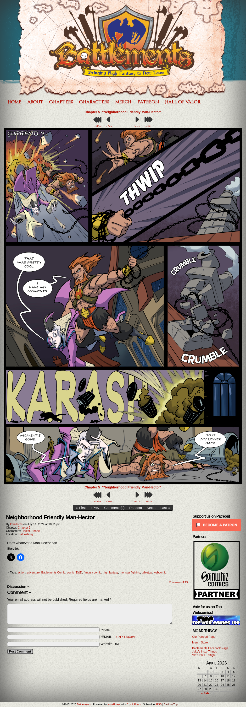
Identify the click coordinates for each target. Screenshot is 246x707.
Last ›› (165, 508)
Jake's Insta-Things (204, 651)
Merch (123, 102)
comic (70, 572)
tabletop (147, 572)
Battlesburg (25, 534)
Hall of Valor (183, 102)
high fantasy (110, 572)
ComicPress (134, 704)
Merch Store (200, 642)
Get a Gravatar (125, 637)
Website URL (110, 644)
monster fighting (130, 572)
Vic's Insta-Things (203, 655)
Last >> (148, 126)
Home (14, 102)
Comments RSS (178, 582)
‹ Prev (94, 508)
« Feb (205, 693)
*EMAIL (118, 637)
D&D (79, 572)
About (35, 102)
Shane (36, 531)
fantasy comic (92, 572)
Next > (137, 126)
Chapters (61, 102)
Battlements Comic (53, 572)
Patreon (148, 102)
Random (135, 508)
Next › (151, 508)
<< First (98, 126)
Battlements (84, 704)
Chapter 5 (92, 112)
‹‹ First (81, 508)
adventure (33, 572)
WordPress (114, 704)
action (21, 572)
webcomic (160, 572)
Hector (26, 531)
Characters (94, 102)
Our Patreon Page (203, 636)
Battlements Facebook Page (210, 648)
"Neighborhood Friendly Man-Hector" (132, 112)
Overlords (16, 524)
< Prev (109, 126)
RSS (159, 704)
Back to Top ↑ (171, 704)
